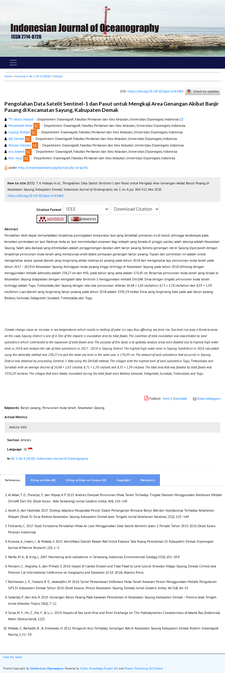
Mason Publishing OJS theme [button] (144, 668)
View (166, 398)
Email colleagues (209, 398)
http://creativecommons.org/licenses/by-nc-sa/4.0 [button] (53, 168)
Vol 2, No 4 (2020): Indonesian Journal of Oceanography (49, 458)
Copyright (123, 480)
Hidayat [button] (58, 76)
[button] (6, 168)
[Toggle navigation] (13, 63)
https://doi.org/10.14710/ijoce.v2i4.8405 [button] (35, 196)
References (12, 480)
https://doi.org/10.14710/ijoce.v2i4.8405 (155, 91)
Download (180, 398)
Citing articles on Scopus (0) (86, 480)
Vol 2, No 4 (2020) (39, 76)
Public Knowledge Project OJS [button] (99, 668)
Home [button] (8, 76)
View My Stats (12, 657)
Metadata (148, 480)
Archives (20, 76)
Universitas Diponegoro (47, 668)
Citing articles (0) (43, 480)
